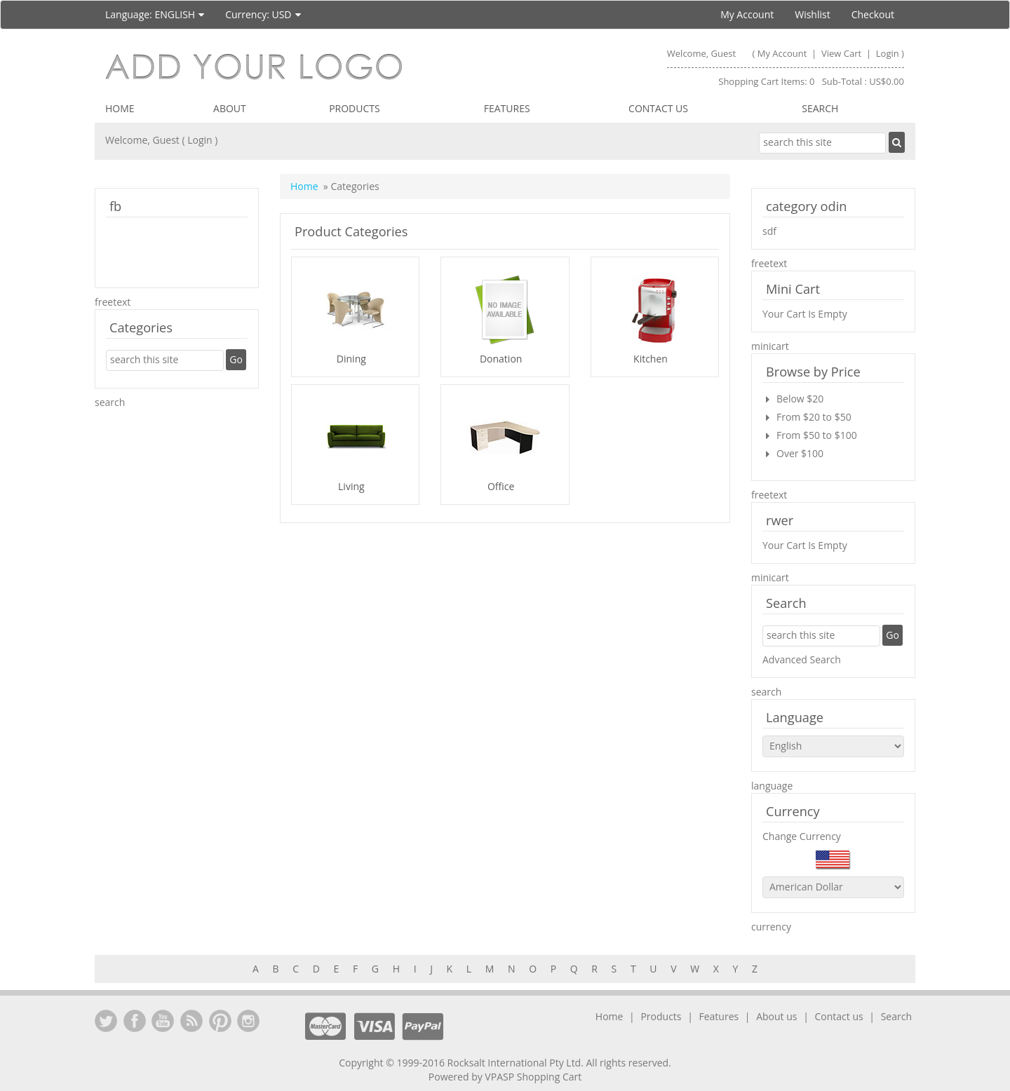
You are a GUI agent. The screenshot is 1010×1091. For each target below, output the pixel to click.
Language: (154, 14)
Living (351, 486)
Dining (351, 358)
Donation (501, 358)
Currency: (262, 14)
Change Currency (801, 836)
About (229, 108)
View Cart (842, 53)
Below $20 (799, 398)
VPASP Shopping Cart (533, 1076)
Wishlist (812, 14)
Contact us (658, 108)
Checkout (872, 14)
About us (776, 1016)
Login (887, 53)
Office (500, 486)
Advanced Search (801, 659)
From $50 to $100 (816, 435)
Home (120, 108)
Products (354, 108)
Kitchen (650, 358)
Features (507, 108)
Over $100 (799, 453)
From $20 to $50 (813, 416)
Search (820, 108)
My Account (747, 14)
